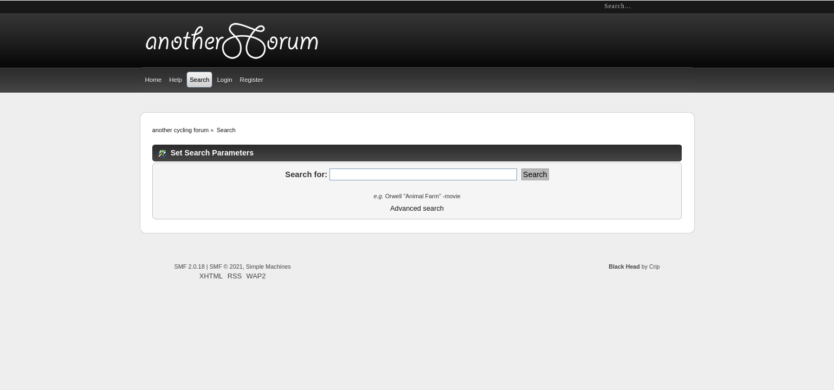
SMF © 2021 (226, 266)
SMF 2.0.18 (189, 266)
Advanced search (417, 208)
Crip (654, 266)
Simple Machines (268, 266)
